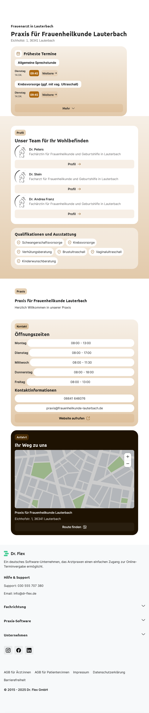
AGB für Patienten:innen (52, 672)
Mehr (66, 108)
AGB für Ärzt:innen (17, 672)
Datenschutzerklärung (109, 672)
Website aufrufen (74, 418)
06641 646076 (74, 398)
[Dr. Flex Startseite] (14, 553)
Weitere (49, 73)
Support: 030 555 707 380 (23, 586)
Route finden (74, 527)
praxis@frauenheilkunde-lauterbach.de (74, 408)
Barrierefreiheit (15, 680)
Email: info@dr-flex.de (20, 593)
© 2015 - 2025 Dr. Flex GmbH (26, 690)
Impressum (81, 672)
